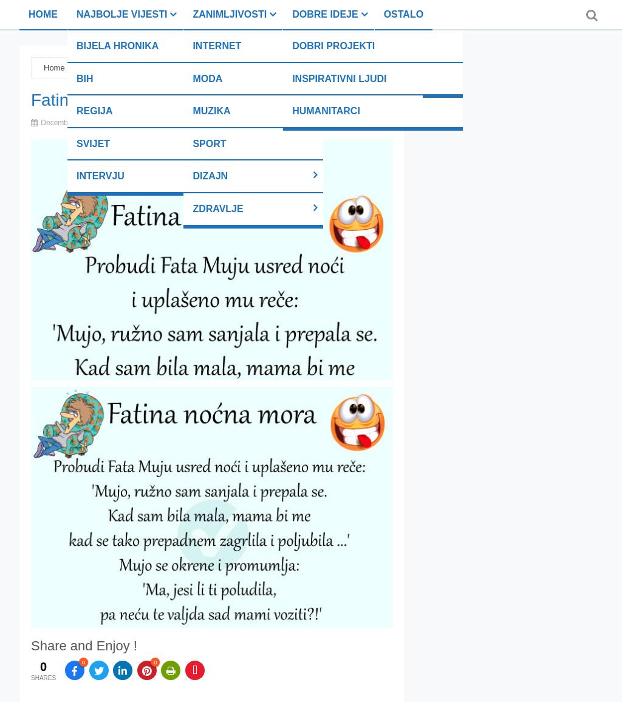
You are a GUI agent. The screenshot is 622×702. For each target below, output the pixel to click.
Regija (95, 111)
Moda (207, 79)
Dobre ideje (325, 14)
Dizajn (210, 176)
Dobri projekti (333, 46)
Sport (209, 144)
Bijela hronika (118, 46)
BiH (85, 79)
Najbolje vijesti (122, 14)
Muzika (211, 111)
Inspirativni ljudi (339, 79)
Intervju (101, 176)
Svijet (93, 144)
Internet (217, 46)
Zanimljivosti (230, 14)
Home (43, 14)
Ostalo (403, 14)
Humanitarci (326, 111)
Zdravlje (218, 209)
